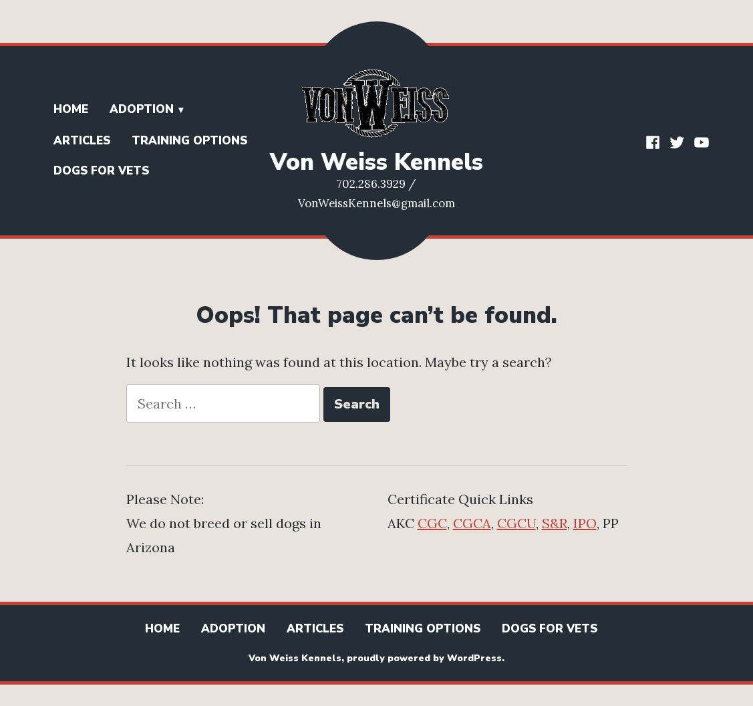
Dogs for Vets (101, 171)
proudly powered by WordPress (424, 658)
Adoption (142, 109)
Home (70, 109)
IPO (585, 523)
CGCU (516, 523)
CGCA (472, 523)
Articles (81, 140)
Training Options (189, 140)
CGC (432, 523)
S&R (554, 523)
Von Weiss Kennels (376, 162)
